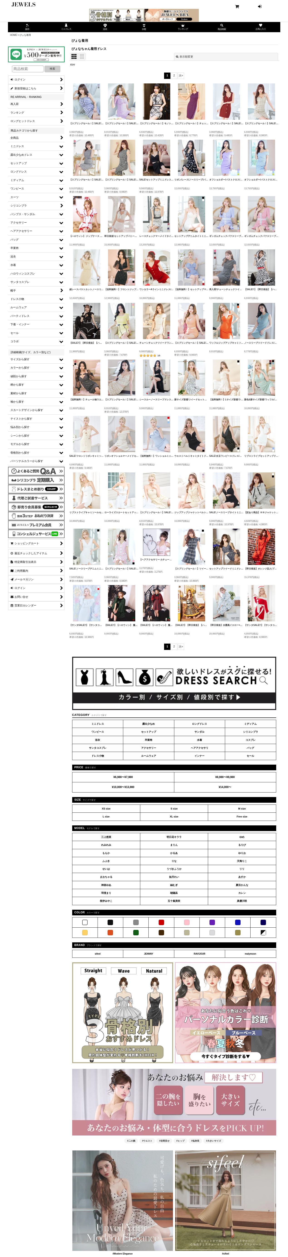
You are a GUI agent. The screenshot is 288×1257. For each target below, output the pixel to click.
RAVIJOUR (199, 954)
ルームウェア (148, 755)
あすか (242, 876)
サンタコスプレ (97, 747)
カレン (242, 893)
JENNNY (148, 954)
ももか (106, 853)
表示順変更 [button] (184, 56)
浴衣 (97, 740)
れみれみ (106, 845)
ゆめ (241, 837)
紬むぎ (174, 885)
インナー (199, 755)
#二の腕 (131, 1141)
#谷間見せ (164, 1141)
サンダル (199, 731)
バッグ (250, 747)
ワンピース (97, 731)
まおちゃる (106, 876)
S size (173, 808)
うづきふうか (174, 869)
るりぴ (242, 845)
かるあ (174, 853)
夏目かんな (242, 885)
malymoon (250, 954)
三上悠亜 (106, 837)
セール (250, 755)
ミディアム (250, 723)
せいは (106, 869)
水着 (199, 740)
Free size (242, 816)
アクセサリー (148, 747)
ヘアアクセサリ (199, 747)
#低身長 (195, 1141)
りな (174, 861)
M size (242, 808)
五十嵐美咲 (174, 901)
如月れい (174, 876)
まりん (174, 845)
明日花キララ (174, 837)
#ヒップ (180, 1141)
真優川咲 (242, 901)
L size (106, 816)
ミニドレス (97, 723)
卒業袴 (148, 740)
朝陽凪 (174, 893)
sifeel (98, 954)
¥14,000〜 (225, 787)
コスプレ (251, 740)
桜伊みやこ (106, 901)
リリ (241, 869)
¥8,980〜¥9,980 (225, 777)
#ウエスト (147, 1141)
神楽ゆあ (106, 885)
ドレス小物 (97, 755)
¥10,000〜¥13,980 (123, 787)
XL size (174, 816)
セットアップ (148, 731)
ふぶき (106, 861)
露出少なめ (148, 723)
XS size (106, 808)
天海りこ (242, 861)
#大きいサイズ (213, 1141)
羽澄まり (106, 893)
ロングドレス (199, 723)
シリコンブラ (250, 731)
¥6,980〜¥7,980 (123, 777)
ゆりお (242, 853)
